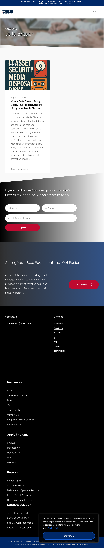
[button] (100, 12)
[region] (69, 528)
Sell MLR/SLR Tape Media (20, 522)
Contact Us (13, 414)
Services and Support (18, 395)
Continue (69, 535)
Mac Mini (11, 462)
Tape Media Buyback (17, 513)
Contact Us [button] (81, 284)
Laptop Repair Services (19, 495)
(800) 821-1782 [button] (75, 1)
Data (11, 65)
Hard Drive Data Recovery (20, 500)
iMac (9, 457)
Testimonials (13, 410)
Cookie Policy (54, 528)
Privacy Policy (14, 424)
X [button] (54, 337)
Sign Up (22, 227)
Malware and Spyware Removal (23, 490)
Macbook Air (13, 447)
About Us (12, 390)
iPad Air (11, 443)
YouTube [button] (58, 332)
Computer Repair (16, 485)
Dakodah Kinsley (18, 169)
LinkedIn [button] (57, 346)
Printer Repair (14, 480)
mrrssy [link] (85, 544)
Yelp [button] (55, 341)
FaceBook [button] (58, 328)
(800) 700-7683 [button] (48, 1)
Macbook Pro (13, 452)
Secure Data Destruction (19, 527)
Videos (10, 405)
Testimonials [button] (59, 351)
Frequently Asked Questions (21, 419)
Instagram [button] (58, 323)
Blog (9, 400)
